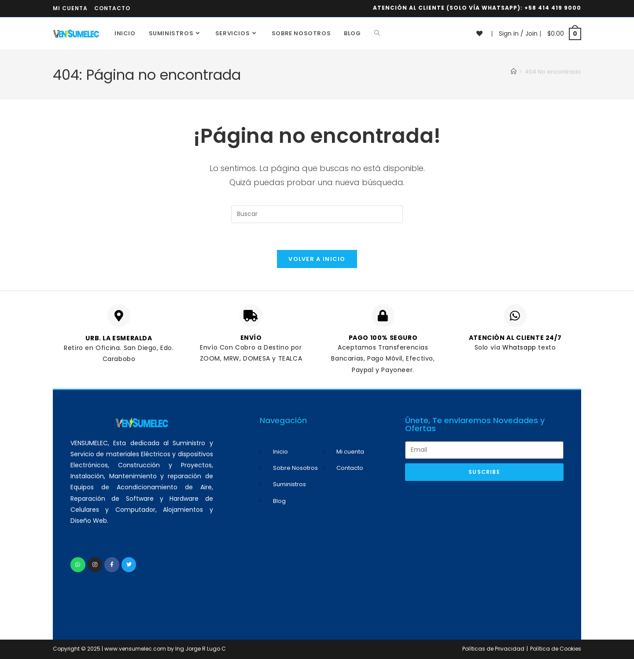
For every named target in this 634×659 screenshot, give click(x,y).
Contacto (112, 8)
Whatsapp (520, 347)
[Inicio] (513, 71)
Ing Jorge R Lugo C (200, 648)
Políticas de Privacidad (493, 648)
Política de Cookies (555, 648)
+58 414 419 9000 (552, 7)
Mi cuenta (70, 8)
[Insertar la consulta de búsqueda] (317, 214)
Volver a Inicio (317, 259)
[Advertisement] (484, 551)
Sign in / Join (518, 33)
